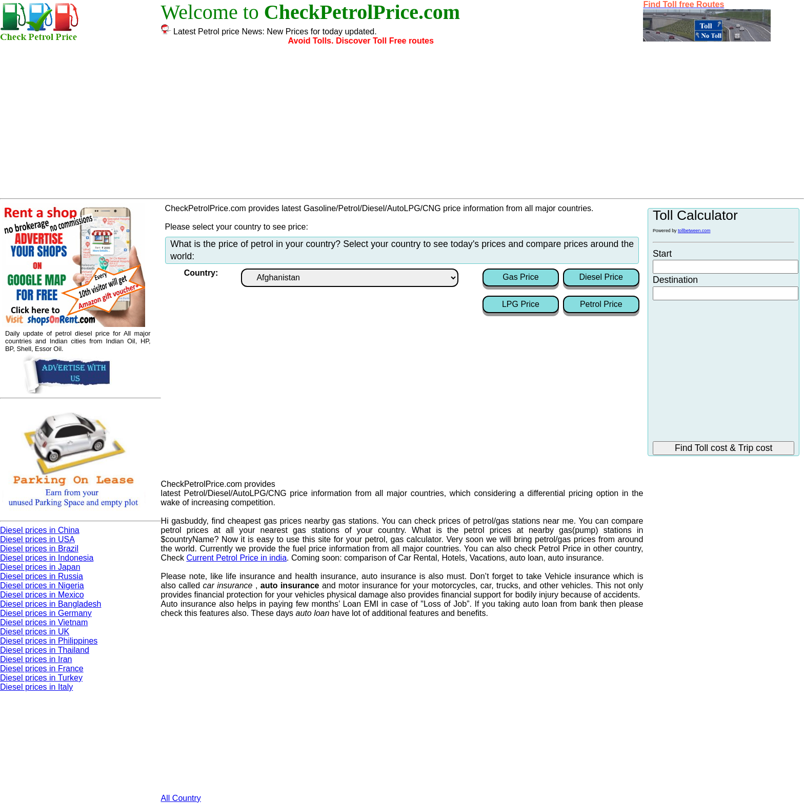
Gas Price (520, 277)
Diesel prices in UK (34, 631)
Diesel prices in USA (37, 539)
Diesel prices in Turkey (41, 677)
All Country (181, 798)
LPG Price (520, 304)
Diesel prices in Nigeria (42, 585)
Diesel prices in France (42, 668)
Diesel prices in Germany (46, 613)
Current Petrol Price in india (236, 557)
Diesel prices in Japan (40, 567)
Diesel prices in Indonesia (46, 557)
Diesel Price (601, 277)
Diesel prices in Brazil (39, 548)
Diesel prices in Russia (41, 576)
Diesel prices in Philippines (48, 640)
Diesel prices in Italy (36, 687)
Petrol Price (601, 304)
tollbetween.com (694, 230)
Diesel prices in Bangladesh (50, 604)
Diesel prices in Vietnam (44, 622)
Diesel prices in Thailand (44, 650)
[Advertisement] (402, 121)
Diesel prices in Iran (36, 659)
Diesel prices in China (39, 530)
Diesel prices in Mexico (42, 594)
